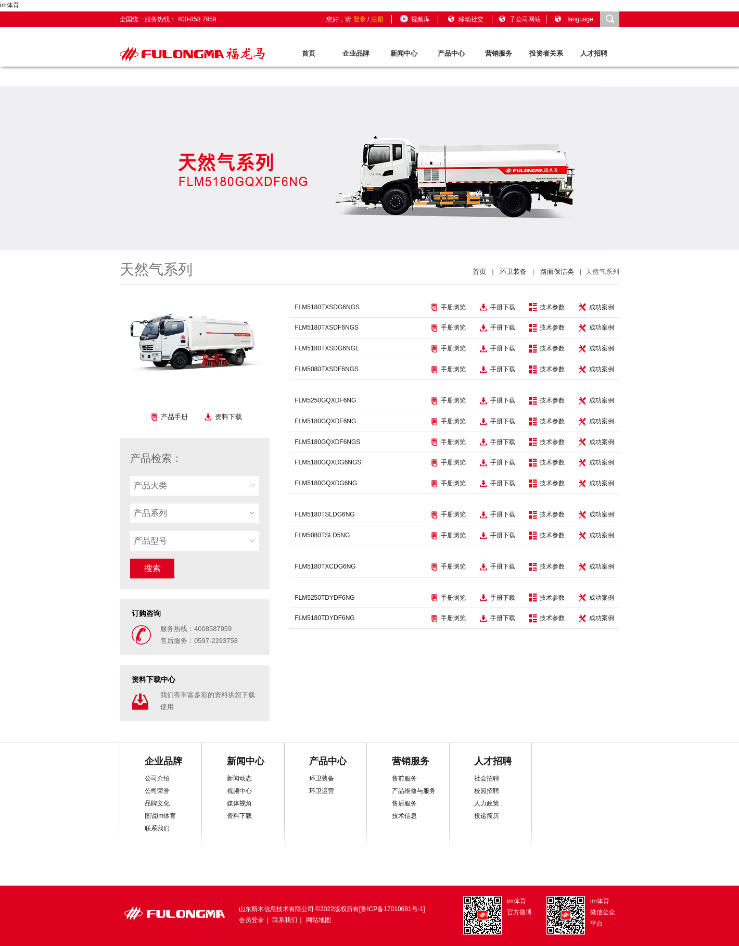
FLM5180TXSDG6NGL (327, 348)
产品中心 (451, 53)
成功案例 (596, 307)
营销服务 (498, 53)
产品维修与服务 (414, 790)
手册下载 (497, 307)
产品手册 (169, 417)
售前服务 (404, 778)
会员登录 (251, 920)
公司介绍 (157, 778)
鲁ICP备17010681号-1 (392, 909)
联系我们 (157, 828)
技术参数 (547, 307)
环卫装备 (513, 271)
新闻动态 (239, 778)
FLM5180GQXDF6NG (325, 421)
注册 (377, 19)
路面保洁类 (557, 271)
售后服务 (404, 803)
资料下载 (223, 417)
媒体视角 (239, 803)
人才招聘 (593, 53)
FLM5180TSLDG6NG (324, 514)
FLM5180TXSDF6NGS (327, 327)
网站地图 (318, 920)
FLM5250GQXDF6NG (325, 400)
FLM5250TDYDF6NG (324, 597)
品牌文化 (157, 803)
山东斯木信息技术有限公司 (276, 909)
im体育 (9, 5)
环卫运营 (321, 790)
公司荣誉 (157, 790)
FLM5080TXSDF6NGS (327, 369)
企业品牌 (356, 53)
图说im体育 (160, 815)
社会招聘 (486, 778)
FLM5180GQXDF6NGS (327, 442)
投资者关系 (546, 53)
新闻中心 (403, 53)
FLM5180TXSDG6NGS (327, 307)
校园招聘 (486, 790)
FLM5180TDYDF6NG (324, 618)
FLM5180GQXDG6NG (326, 483)
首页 (308, 53)
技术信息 (404, 815)
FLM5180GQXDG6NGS (328, 462)
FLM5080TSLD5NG (322, 535)
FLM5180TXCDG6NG (325, 566)
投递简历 (486, 815)
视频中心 (239, 790)
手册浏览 (448, 307)
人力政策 (486, 803)
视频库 (414, 19)
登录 (359, 19)
